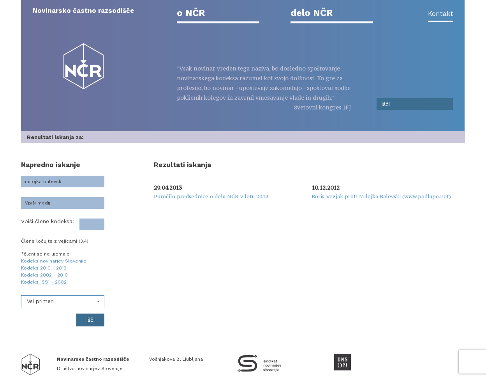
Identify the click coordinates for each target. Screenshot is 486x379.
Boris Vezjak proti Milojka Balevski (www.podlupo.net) (381, 196)
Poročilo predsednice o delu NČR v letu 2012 (211, 196)
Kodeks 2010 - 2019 (44, 268)
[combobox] (62, 301)
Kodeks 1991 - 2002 (44, 282)
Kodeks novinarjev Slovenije (53, 261)
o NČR (191, 12)
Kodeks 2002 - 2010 (44, 275)
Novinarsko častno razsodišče (83, 10)
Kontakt (440, 14)
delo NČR (312, 12)
